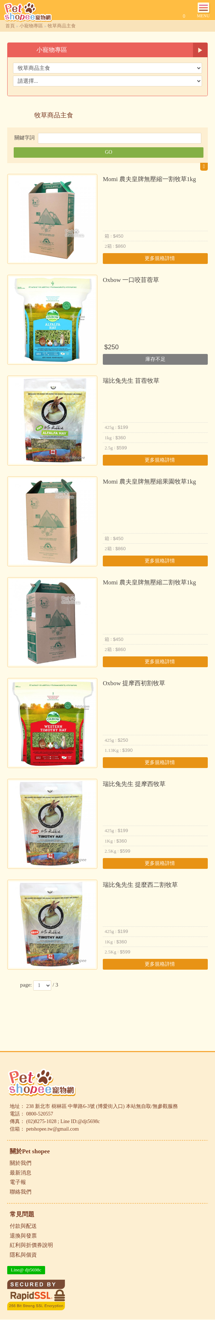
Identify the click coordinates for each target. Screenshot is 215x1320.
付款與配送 (23, 1226)
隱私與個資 (23, 1255)
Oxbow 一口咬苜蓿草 (131, 280)
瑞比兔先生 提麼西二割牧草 (140, 884)
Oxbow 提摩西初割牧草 (134, 683)
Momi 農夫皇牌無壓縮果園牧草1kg (149, 481)
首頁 (10, 25)
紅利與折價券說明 (31, 1245)
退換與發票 (23, 1236)
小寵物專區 (31, 25)
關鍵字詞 (24, 137)
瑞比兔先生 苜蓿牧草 (131, 380)
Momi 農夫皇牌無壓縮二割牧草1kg (149, 582)
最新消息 (20, 1173)
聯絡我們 (20, 1192)
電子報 (18, 1182)
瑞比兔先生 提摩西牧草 (134, 784)
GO (108, 152)
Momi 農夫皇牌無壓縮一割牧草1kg (149, 179)
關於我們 (20, 1163)
